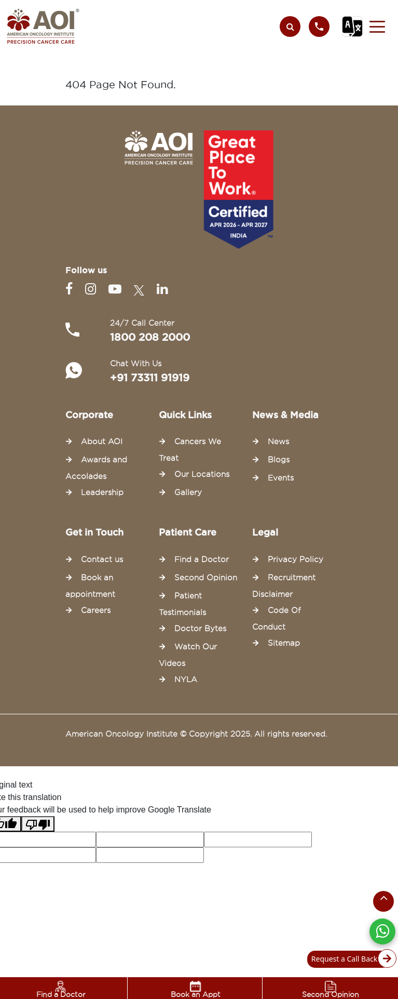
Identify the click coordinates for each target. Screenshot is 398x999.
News (278, 441)
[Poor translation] (37, 824)
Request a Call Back (350, 959)
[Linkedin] (162, 289)
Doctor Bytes (200, 628)
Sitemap (284, 643)
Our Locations (201, 474)
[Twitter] (141, 289)
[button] (377, 26)
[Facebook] (71, 289)
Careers (96, 610)
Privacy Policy (295, 559)
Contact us (102, 559)
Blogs (279, 460)
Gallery (188, 492)
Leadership (102, 492)
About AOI (101, 441)
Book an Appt (196, 989)
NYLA (185, 679)
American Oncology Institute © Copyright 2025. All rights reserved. (196, 734)
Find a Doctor (61, 989)
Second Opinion (330, 989)
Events (281, 478)
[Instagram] (92, 289)
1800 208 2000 (150, 337)
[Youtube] (117, 289)
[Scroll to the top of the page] (383, 901)
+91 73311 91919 (149, 377)
